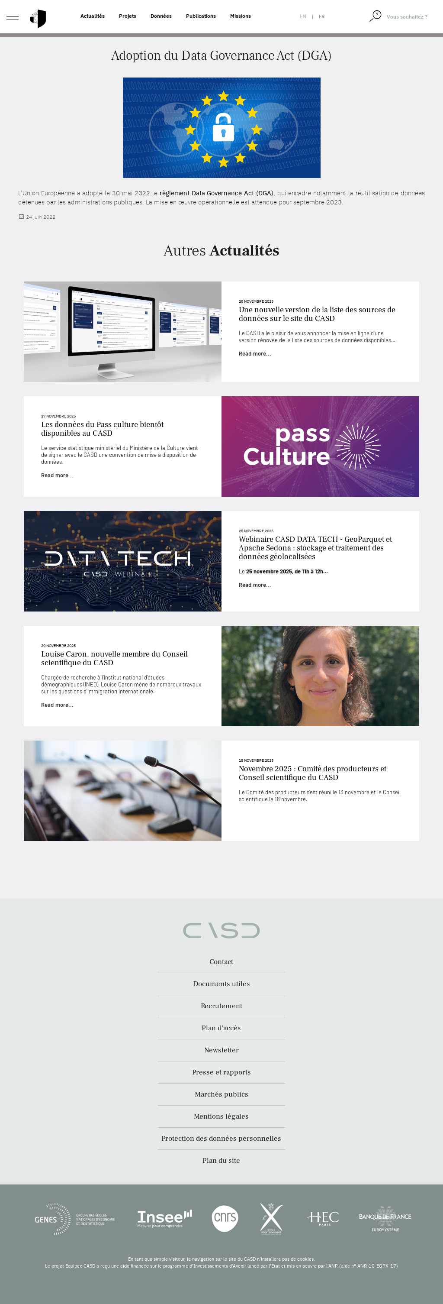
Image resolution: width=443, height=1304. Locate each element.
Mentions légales (221, 1116)
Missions (240, 16)
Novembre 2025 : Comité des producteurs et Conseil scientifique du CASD (312, 773)
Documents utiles (221, 984)
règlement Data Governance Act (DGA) (216, 193)
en (303, 16)
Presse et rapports (221, 1072)
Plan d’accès (221, 1028)
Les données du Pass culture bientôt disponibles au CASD (102, 429)
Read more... (255, 353)
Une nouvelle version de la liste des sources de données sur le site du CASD (317, 314)
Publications (201, 16)
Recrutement (221, 1006)
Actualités (92, 16)
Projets (127, 16)
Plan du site (221, 1160)
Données (161, 16)
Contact (221, 962)
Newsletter (221, 1050)
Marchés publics (221, 1094)
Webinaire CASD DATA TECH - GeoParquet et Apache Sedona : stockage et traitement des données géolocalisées (315, 548)
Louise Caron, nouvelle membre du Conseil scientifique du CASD (114, 658)
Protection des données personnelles (221, 1138)
